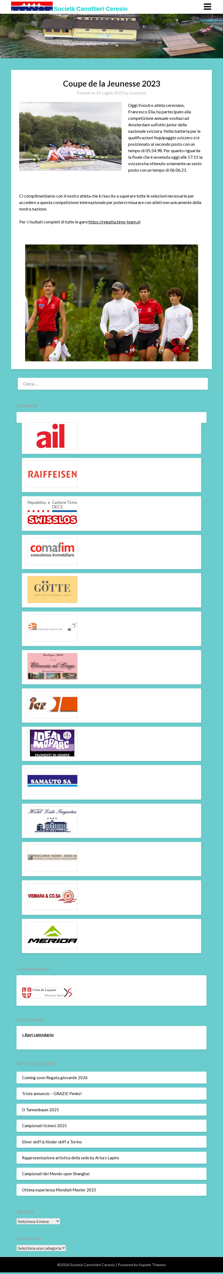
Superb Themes (152, 1264)
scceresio (138, 92)
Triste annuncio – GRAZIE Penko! (52, 1093)
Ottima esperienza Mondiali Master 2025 (59, 1189)
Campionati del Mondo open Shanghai (55, 1173)
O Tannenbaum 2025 (40, 1109)
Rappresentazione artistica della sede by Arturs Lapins (70, 1157)
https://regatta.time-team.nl (114, 221)
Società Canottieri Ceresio (91, 8)
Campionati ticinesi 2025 (44, 1125)
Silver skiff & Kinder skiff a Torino (52, 1141)
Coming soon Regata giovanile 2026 (55, 1077)
